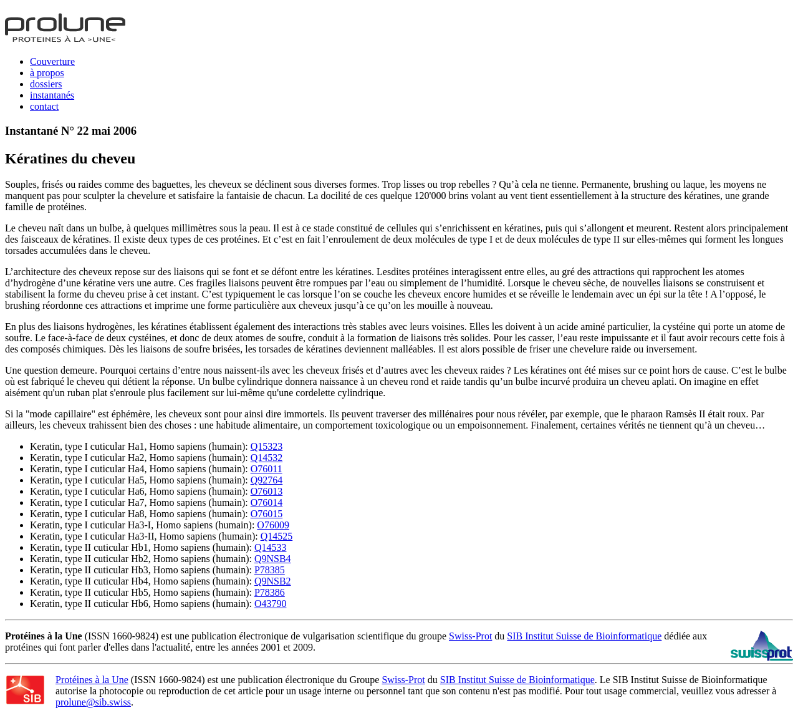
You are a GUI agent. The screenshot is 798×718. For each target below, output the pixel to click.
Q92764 (267, 480)
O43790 (270, 603)
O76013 (267, 491)
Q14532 (267, 457)
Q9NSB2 (272, 581)
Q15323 (267, 446)
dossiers (46, 84)
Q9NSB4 (272, 558)
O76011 (266, 468)
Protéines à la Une (91, 679)
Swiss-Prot (470, 636)
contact (44, 106)
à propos (47, 72)
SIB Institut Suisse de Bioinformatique (584, 636)
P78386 (269, 592)
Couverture (52, 61)
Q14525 (277, 536)
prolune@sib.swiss (93, 702)
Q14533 (270, 547)
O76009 (273, 525)
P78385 (269, 570)
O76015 (267, 513)
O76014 (267, 502)
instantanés (52, 95)
